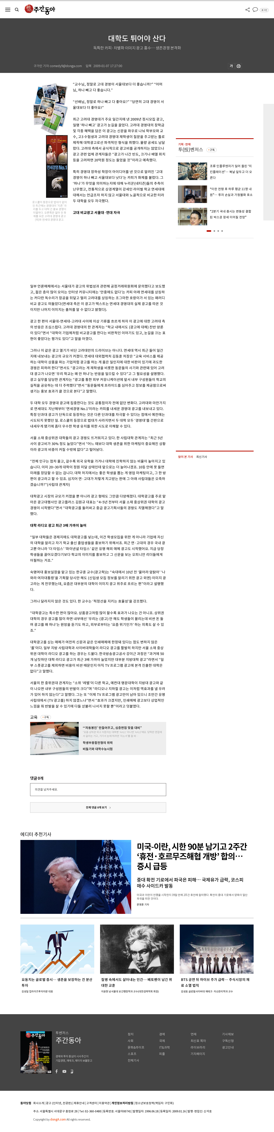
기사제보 (228, 1034)
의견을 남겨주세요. (46, 789)
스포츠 (132, 1054)
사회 (131, 1041)
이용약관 (104, 1103)
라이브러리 (198, 1047)
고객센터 (91, 1103)
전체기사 (133, 1060)
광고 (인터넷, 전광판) (59, 1103)
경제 (162, 1034)
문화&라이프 (136, 1047)
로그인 (264, 10)
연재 (193, 1034)
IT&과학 (164, 1047)
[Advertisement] (88, 251)
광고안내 (228, 1047)
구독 (46, 717)
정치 (131, 1034)
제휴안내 (79, 1103)
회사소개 (38, 1103)
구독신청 (228, 1041)
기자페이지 (198, 1054)
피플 (162, 1054)
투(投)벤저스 (190, 150)
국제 (162, 1041)
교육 (34, 717)
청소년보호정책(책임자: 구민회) (154, 1103)
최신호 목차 (198, 1041)
